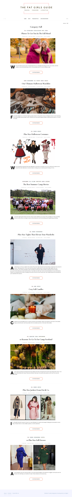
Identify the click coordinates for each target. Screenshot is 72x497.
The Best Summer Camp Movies (36, 184)
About (5, 493)
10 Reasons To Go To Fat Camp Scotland (36, 339)
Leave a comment (47, 36)
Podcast (46, 80)
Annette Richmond (40, 187)
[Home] (64, 23)
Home (25, 18)
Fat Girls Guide (30, 30)
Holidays (38, 80)
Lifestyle (38, 286)
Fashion (35, 131)
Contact (9, 493)
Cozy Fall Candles (36, 289)
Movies (42, 80)
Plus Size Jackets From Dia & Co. (36, 390)
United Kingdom (42, 336)
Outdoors (47, 181)
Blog (29, 18)
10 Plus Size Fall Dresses (36, 440)
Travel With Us (35, 18)
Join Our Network (44, 18)
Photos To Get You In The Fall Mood (36, 33)
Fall (25, 30)
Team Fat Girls (40, 36)
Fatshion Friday (39, 231)
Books (25, 80)
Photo (43, 30)
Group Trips (38, 181)
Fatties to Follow (37, 30)
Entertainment (30, 80)
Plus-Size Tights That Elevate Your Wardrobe (36, 234)
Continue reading (36, 72)
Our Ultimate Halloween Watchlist (36, 83)
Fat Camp (33, 181)
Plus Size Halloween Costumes (36, 134)
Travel (46, 30)
